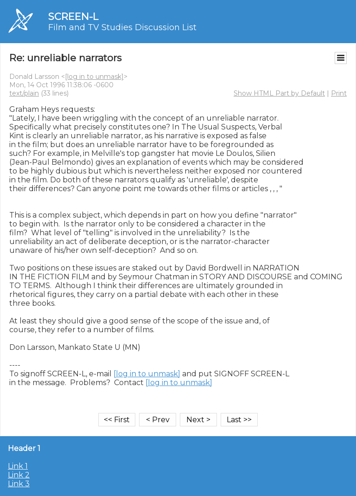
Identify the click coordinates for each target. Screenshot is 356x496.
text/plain (24, 93)
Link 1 (18, 466)
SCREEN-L (73, 16)
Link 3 (19, 483)
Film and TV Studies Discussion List (122, 27)
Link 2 (19, 474)
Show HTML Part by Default (279, 93)
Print (339, 93)
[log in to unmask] (94, 76)
